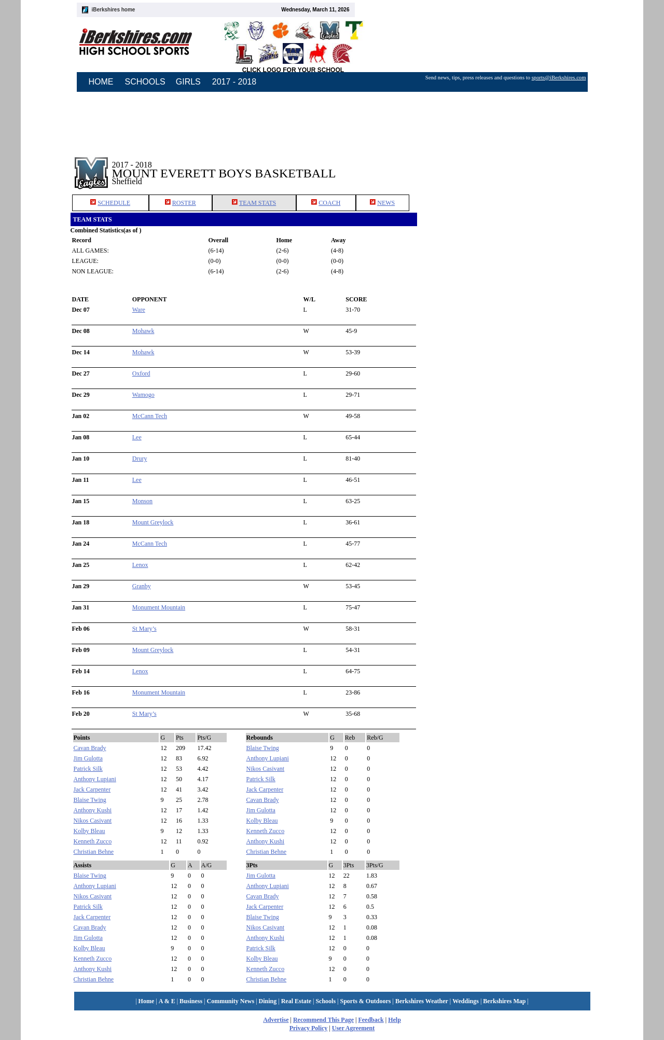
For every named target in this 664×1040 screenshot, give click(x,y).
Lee (137, 437)
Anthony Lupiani (95, 779)
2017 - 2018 (234, 81)
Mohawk (143, 331)
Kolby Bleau (89, 831)
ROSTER (184, 202)
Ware (138, 309)
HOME (101, 81)
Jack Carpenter (92, 789)
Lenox (140, 564)
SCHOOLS (145, 81)
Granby (141, 586)
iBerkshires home (113, 9)
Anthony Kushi (93, 810)
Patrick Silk (88, 768)
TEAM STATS (257, 202)
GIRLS (188, 81)
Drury (139, 458)
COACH (329, 202)
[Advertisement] (505, 165)
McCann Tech (149, 416)
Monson (142, 501)
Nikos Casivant (93, 820)
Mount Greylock (153, 522)
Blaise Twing (90, 799)
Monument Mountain (158, 607)
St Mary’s (144, 628)
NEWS (386, 202)
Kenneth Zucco (93, 841)
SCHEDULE (114, 202)
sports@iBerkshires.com (559, 77)
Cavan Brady (90, 748)
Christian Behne (94, 851)
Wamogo (143, 394)
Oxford (141, 373)
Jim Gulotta (88, 758)
